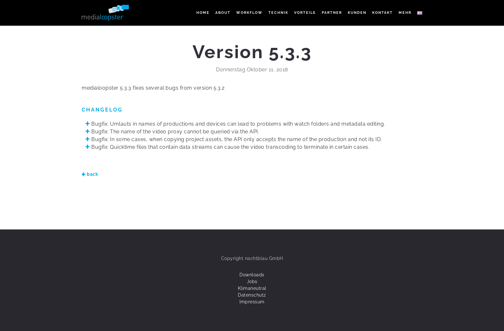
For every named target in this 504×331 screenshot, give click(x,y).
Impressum (252, 301)
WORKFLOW (249, 13)
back (90, 174)
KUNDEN (357, 13)
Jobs (252, 281)
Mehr (405, 13)
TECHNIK (278, 13)
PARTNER (332, 13)
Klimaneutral (252, 288)
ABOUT (222, 13)
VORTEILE (305, 13)
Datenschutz (252, 295)
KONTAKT (382, 13)
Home (203, 13)
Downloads (252, 274)
